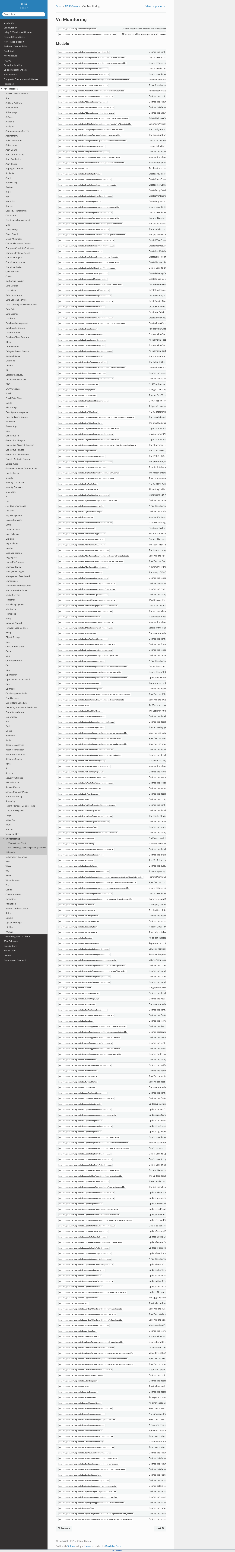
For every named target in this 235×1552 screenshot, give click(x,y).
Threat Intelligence (14, 810)
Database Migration (15, 328)
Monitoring (11, 609)
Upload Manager (14, 922)
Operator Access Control (18, 679)
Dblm (8, 342)
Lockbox (10, 539)
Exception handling (13, 65)
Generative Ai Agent (15, 440)
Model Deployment (15, 604)
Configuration (10, 28)
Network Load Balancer (17, 628)
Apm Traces (11, 164)
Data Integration (14, 295)
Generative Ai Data (15, 450)
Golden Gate (12, 464)
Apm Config (11, 150)
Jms (7, 501)
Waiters (9, 932)
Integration (11, 492)
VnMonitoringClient (17, 843)
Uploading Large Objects (15, 70)
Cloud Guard (12, 234)
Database (10, 318)
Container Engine (14, 257)
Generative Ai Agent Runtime (20, 445)
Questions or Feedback (15, 960)
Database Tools (13, 332)
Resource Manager (15, 750)
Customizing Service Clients (17, 936)
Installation (9, 23)
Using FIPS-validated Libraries (18, 32)
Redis (8, 740)
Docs (58, 6)
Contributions (10, 946)
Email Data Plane (14, 398)
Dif (7, 370)
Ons (8, 665)
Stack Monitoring (14, 796)
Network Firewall (14, 623)
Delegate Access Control (17, 351)
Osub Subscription (15, 712)
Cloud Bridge (12, 229)
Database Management (17, 323)
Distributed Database (16, 379)
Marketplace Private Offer (18, 586)
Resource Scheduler (15, 754)
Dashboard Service (15, 281)
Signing (9, 918)
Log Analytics (12, 543)
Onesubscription (14, 660)
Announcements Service (17, 131)
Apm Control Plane (15, 154)
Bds (7, 197)
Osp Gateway (12, 698)
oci (25, 4)
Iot (7, 496)
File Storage (11, 407)
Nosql (8, 632)
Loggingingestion (14, 553)
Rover (8, 764)
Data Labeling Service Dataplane (21, 304)
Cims (8, 225)
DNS (8, 384)
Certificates (11, 215)
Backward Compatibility (15, 46)
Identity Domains (14, 487)
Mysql (8, 618)
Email (8, 393)
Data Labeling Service (16, 300)
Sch (7, 768)
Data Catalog (12, 286)
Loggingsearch (12, 557)
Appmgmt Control (14, 168)
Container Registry (14, 267)
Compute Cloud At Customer (20, 248)
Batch (8, 192)
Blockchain (11, 201)
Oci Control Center (15, 646)
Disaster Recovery (14, 375)
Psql (8, 726)
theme (87, 1546)
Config (9, 890)
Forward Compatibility (14, 37)
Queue (9, 731)
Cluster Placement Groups (18, 243)
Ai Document (12, 107)
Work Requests (13, 880)
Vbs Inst (9, 829)
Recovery (10, 735)
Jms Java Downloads (16, 506)
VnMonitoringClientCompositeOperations (27, 848)
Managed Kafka (13, 567)
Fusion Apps (11, 426)
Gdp (8, 431)
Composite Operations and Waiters (21, 79)
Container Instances (15, 262)
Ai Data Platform (14, 103)
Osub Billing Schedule (16, 703)
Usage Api (10, 820)
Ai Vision (10, 122)
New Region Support (14, 42)
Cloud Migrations (14, 239)
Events (9, 403)
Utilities (9, 927)
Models (10, 852)
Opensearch (11, 675)
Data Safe (10, 309)
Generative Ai (12, 436)
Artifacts (10, 173)
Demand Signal (13, 356)
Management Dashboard (18, 576)
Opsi (8, 684)
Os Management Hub (16, 693)
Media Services (13, 595)
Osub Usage (11, 717)
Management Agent (15, 571)
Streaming (10, 801)
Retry (8, 913)
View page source (155, 6)
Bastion (9, 187)
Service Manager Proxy (17, 792)
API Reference (9, 88)
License (7, 955)
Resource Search (14, 759)
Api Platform (12, 136)
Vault (8, 825)
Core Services (12, 272)
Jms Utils (10, 511)
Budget (9, 206)
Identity (9, 478)
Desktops (10, 361)
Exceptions (11, 899)
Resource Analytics (15, 745)
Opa (8, 670)
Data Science (12, 314)
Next (160, 1528)
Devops (9, 365)
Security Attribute (14, 778)
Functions (10, 421)
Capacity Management (16, 211)
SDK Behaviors (11, 941)
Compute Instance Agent (18, 253)
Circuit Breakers (13, 894)
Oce (8, 642)
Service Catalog (13, 787)
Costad (9, 276)
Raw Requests (10, 74)
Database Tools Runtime (17, 337)
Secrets (9, 773)
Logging (7, 60)
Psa (7, 721)
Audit (8, 178)
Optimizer (10, 689)
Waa (8, 861)
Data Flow (11, 290)
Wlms (8, 875)
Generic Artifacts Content (18, 459)
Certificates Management (18, 220)
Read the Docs (113, 1546)
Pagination (9, 84)
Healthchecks (12, 473)
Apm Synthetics (13, 159)
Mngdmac (10, 600)
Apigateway (11, 145)
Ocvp (8, 651)
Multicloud (11, 614)
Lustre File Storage (15, 562)
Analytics (10, 126)
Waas (8, 866)
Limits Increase (13, 529)
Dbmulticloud (12, 346)
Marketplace (12, 581)
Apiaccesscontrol (14, 140)
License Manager (14, 520)
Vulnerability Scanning (16, 857)
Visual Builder (12, 834)
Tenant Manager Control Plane (20, 806)
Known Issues (10, 56)
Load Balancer (12, 534)
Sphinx (71, 1546)
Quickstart (9, 51)
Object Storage (13, 637)
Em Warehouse (13, 389)
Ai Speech (10, 117)
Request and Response (17, 908)
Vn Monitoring (11, 838)
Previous (64, 1528)
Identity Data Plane (15, 482)
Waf (8, 871)
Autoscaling (11, 182)
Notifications (10, 950)
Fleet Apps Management (17, 412)
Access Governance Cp (17, 93)
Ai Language (11, 112)
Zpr (7, 885)
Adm (8, 98)
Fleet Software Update (17, 417)
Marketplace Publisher (16, 590)
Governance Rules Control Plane (21, 468)
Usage (8, 815)
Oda (8, 656)
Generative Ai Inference (17, 454)
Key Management (14, 515)
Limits (8, 525)
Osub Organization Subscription (21, 707)
